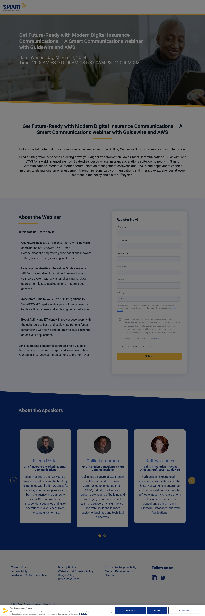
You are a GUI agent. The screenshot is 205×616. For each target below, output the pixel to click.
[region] (102, 610)
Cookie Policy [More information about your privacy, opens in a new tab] (83, 614)
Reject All (157, 610)
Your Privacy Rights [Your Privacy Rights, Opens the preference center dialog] (183, 610)
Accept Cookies (130, 610)
